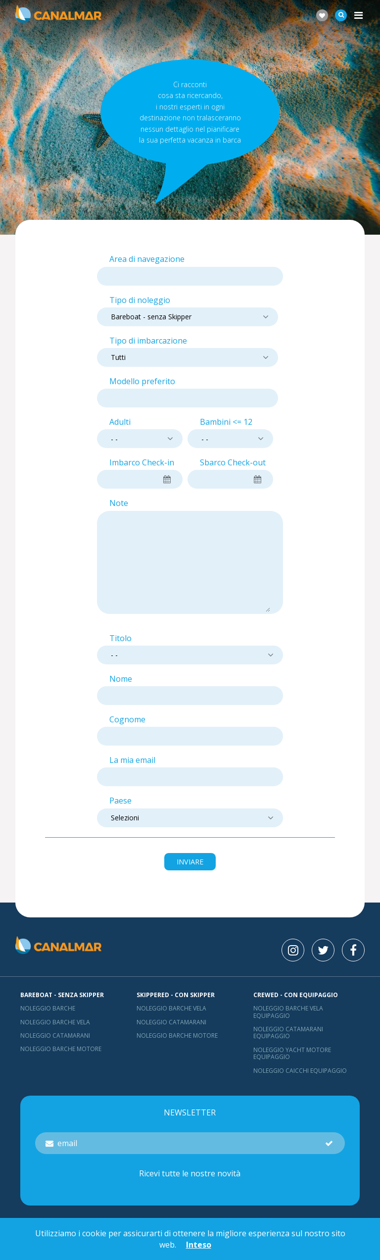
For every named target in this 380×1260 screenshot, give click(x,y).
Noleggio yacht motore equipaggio (292, 1053)
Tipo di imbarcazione (148, 341)
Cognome (127, 719)
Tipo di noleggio (139, 300)
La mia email (132, 760)
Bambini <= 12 (226, 422)
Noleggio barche (47, 1008)
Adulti (120, 422)
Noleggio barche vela (55, 1022)
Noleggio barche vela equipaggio (288, 1011)
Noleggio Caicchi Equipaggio (300, 1070)
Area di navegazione (147, 259)
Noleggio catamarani (55, 1035)
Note (118, 503)
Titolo (120, 638)
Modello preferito (142, 381)
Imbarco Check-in (141, 462)
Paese (120, 801)
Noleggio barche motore (60, 1049)
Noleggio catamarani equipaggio (288, 1032)
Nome (120, 679)
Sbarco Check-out (233, 462)
